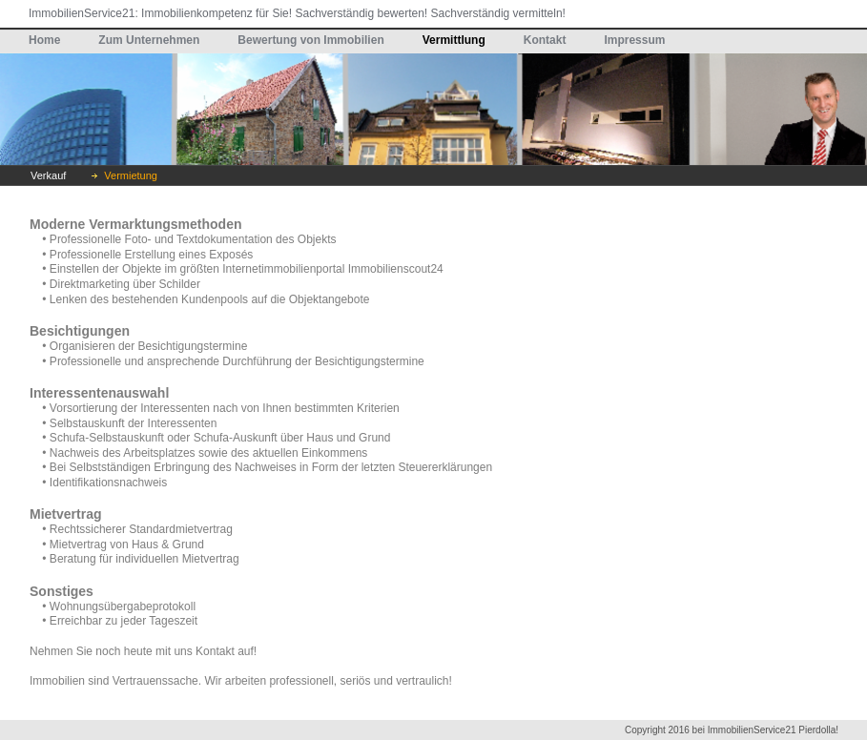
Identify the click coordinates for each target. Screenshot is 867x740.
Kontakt (545, 40)
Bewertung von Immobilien (310, 40)
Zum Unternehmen (148, 40)
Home (44, 40)
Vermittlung (454, 40)
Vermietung (130, 175)
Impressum (634, 40)
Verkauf (48, 175)
